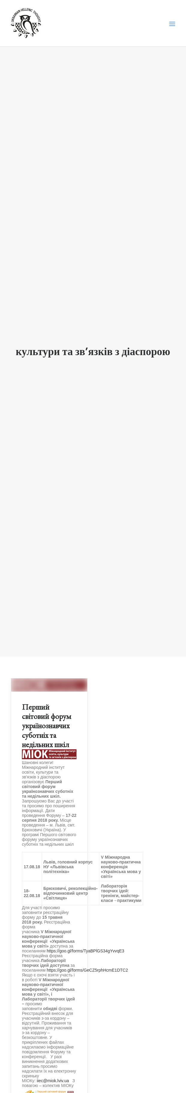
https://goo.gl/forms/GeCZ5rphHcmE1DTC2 (87, 948)
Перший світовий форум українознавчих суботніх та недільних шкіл (46, 704)
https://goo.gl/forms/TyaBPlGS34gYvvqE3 (85, 929)
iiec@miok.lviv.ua (53, 1059)
